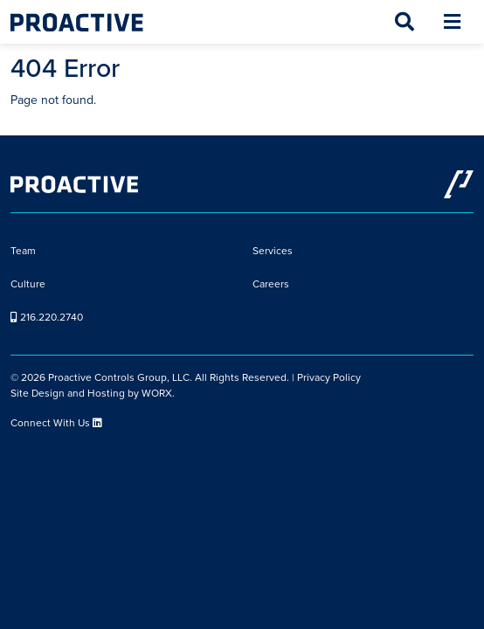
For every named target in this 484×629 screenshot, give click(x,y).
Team (23, 251)
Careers (270, 284)
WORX (157, 393)
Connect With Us (56, 423)
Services (272, 251)
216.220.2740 (46, 317)
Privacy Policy (329, 377)
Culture (27, 284)
